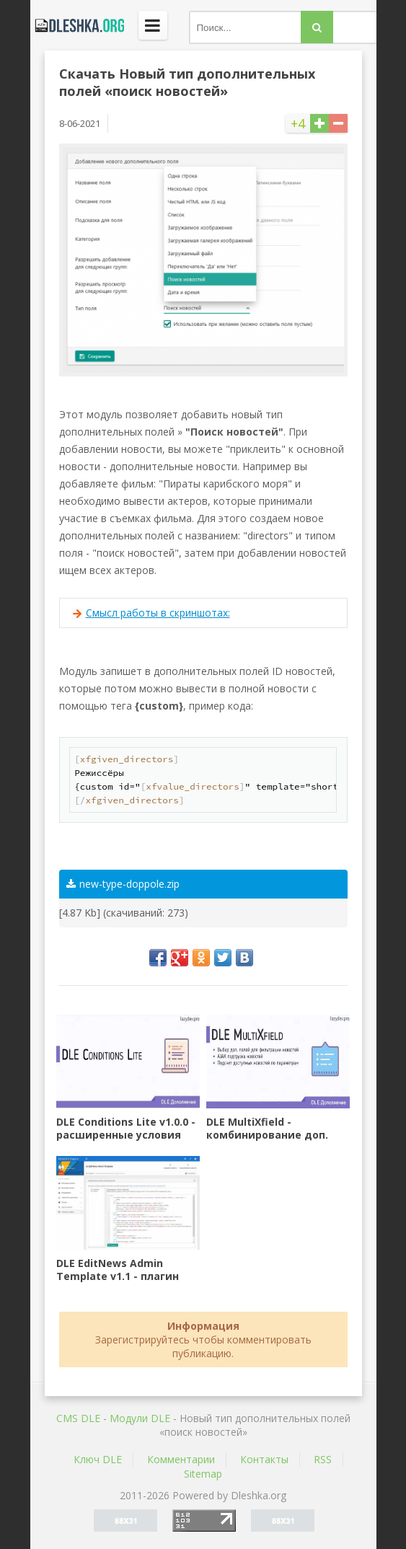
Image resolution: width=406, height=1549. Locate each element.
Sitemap (203, 1473)
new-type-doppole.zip (123, 884)
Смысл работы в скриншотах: (158, 612)
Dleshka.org (77, 25)
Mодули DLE (140, 1418)
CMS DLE (78, 1418)
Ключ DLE (98, 1459)
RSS (323, 1459)
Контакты (264, 1459)
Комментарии (181, 1459)
